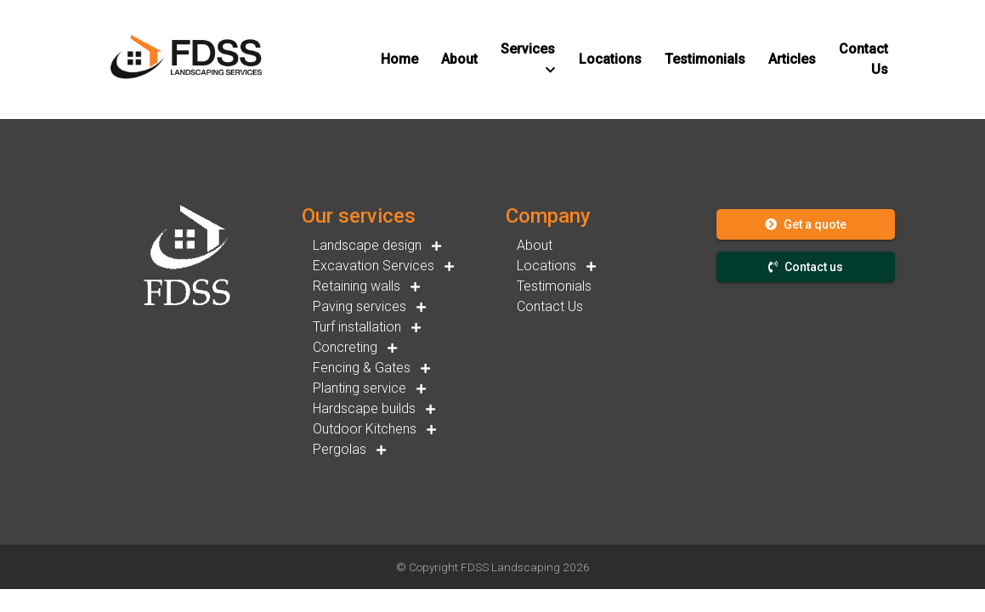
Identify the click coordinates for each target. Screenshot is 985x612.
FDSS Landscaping (510, 567)
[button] (399, 59)
